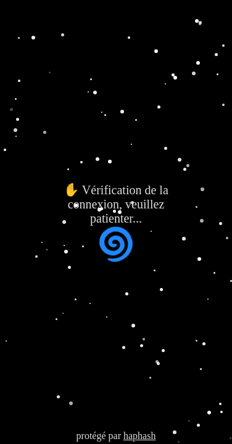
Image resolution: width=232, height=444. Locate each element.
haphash (139, 435)
